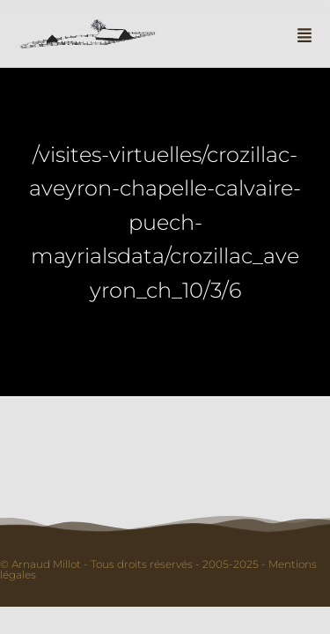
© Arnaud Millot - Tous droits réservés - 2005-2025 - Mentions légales (158, 569)
